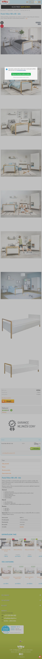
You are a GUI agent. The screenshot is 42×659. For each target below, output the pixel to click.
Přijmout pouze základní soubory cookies (21, 77)
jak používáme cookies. (21, 70)
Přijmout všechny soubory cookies (21, 74)
